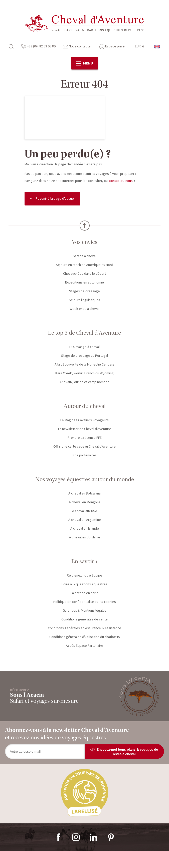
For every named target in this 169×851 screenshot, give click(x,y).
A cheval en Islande (84, 528)
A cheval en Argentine (84, 519)
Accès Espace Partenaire (84, 645)
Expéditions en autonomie (84, 282)
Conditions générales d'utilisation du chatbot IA (84, 637)
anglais (157, 46)
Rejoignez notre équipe (84, 575)
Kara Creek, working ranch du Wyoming (84, 373)
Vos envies (84, 242)
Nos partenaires (85, 455)
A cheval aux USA (84, 511)
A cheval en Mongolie (84, 502)
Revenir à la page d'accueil (55, 198)
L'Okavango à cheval (84, 346)
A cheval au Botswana (84, 493)
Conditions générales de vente (84, 619)
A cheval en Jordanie (84, 537)
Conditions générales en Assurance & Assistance (84, 628)
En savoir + (84, 561)
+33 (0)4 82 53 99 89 (38, 46)
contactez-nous (121, 180)
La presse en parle (84, 593)
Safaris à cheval (84, 256)
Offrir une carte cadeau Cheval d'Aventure (84, 446)
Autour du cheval (85, 406)
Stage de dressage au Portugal (84, 355)
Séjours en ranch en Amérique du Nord (84, 264)
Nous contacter (77, 46)
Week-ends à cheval (84, 308)
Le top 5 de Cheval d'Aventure (84, 332)
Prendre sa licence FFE (85, 437)
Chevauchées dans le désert (84, 273)
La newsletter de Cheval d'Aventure (84, 429)
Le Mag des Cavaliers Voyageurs (84, 420)
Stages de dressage (84, 291)
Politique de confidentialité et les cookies (84, 601)
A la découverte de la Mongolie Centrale (84, 364)
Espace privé (112, 46)
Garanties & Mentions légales (84, 610)
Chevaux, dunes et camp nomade (84, 382)
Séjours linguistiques (84, 300)
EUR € (139, 46)
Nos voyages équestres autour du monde (84, 479)
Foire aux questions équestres (84, 584)
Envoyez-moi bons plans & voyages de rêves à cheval (124, 751)
